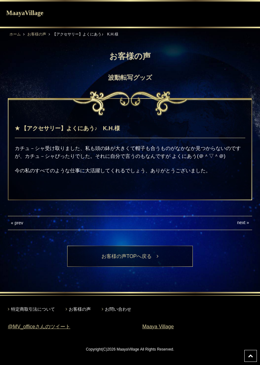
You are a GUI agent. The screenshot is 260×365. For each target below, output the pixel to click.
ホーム (15, 34)
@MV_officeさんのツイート (39, 326)
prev (19, 222)
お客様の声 (36, 34)
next (241, 222)
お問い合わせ (118, 309)
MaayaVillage (24, 12)
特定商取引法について (33, 309)
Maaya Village (158, 326)
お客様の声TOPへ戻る (130, 256)
